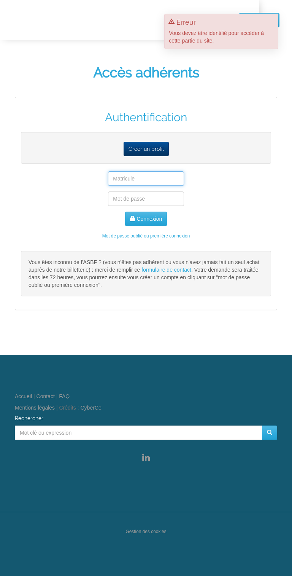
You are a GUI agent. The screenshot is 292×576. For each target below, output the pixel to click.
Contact (45, 396)
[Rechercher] (269, 433)
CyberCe (91, 408)
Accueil (23, 396)
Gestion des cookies (145, 531)
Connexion (146, 219)
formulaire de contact (166, 270)
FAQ (64, 396)
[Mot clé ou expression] (138, 433)
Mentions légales (35, 408)
